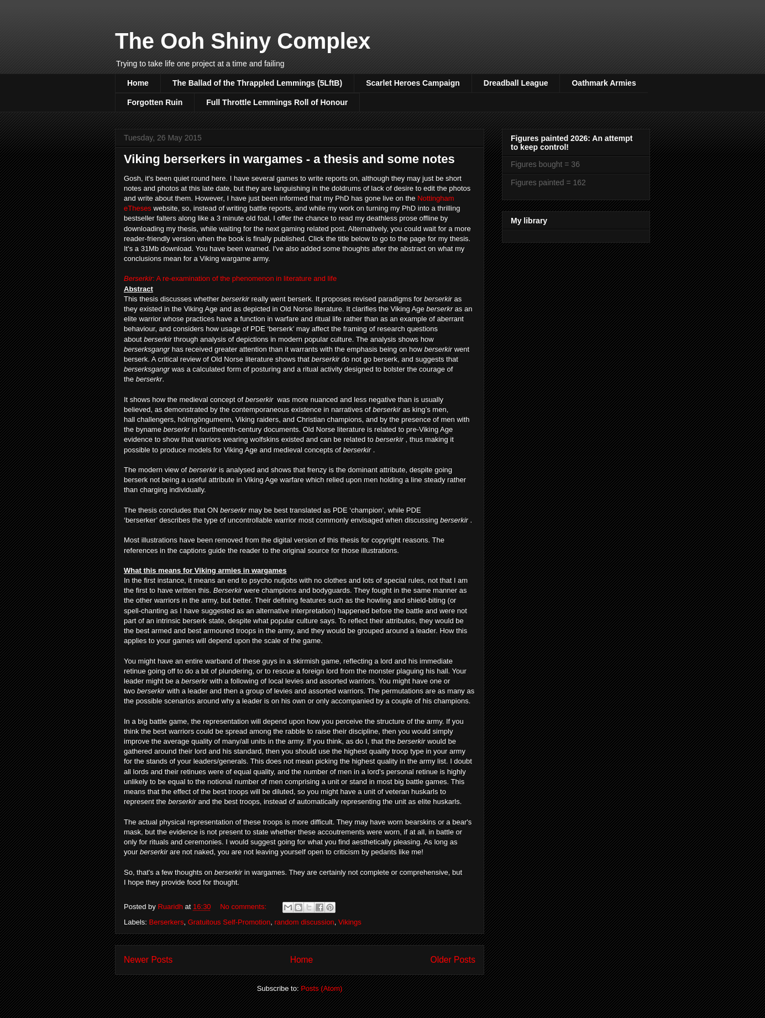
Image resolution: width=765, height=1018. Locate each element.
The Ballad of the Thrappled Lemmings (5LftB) (257, 83)
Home (138, 83)
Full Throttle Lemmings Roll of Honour (277, 102)
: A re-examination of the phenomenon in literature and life (230, 278)
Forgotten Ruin (154, 102)
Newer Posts (148, 959)
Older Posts (453, 959)
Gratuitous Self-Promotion (229, 922)
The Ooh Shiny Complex (242, 41)
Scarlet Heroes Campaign (413, 83)
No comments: (244, 906)
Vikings (349, 922)
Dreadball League (516, 83)
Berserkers (166, 922)
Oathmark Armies (604, 83)
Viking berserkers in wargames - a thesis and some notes (289, 159)
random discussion (304, 922)
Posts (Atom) (321, 988)
